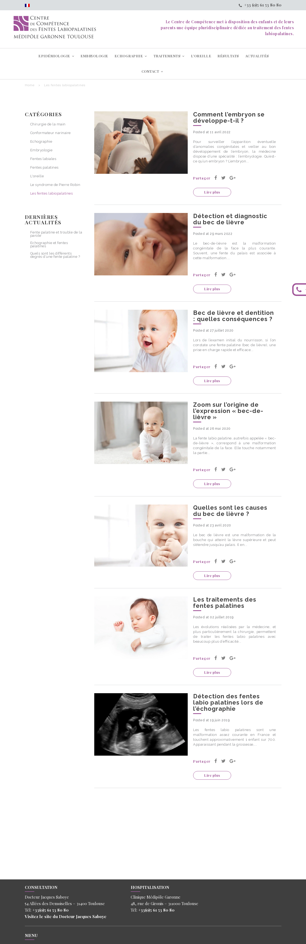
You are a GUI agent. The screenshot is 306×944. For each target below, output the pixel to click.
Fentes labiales (43, 159)
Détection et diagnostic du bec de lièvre (230, 219)
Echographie (41, 142)
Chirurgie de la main (48, 124)
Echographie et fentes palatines (49, 244)
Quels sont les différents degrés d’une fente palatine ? (55, 255)
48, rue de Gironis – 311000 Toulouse (164, 903)
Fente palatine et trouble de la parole (56, 234)
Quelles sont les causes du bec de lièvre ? (230, 510)
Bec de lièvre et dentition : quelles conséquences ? (233, 315)
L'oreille (37, 176)
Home (30, 85)
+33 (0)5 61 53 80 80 (260, 5)
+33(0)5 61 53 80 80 (50, 910)
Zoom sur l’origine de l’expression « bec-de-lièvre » (228, 411)
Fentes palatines (44, 167)
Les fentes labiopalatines (51, 193)
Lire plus (212, 192)
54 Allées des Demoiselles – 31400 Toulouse (65, 903)
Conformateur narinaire (50, 133)
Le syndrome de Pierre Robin (55, 185)
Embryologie (41, 150)
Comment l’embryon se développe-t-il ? (229, 117)
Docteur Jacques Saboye (82, 916)
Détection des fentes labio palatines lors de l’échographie (228, 702)
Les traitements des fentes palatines (224, 602)
